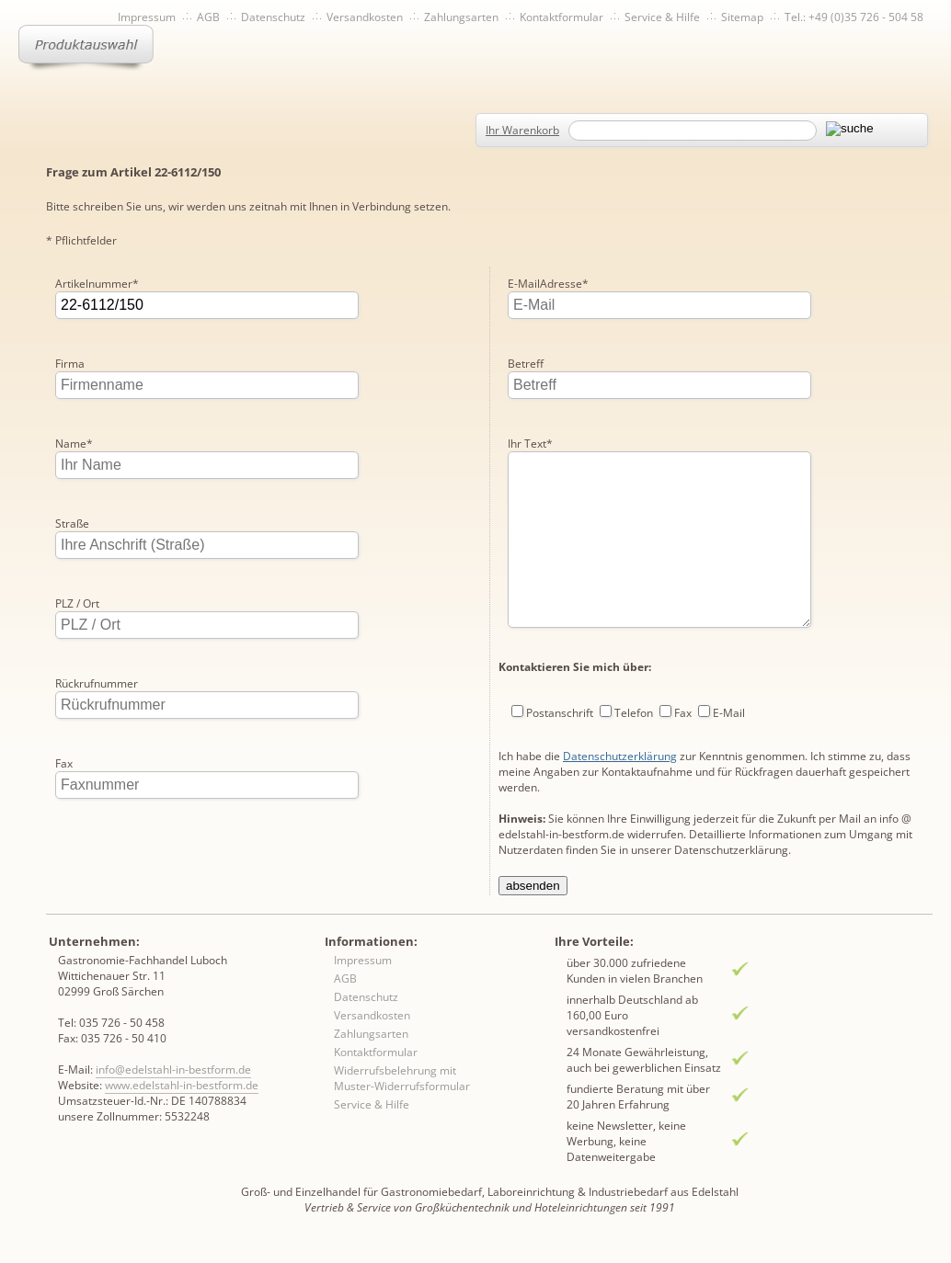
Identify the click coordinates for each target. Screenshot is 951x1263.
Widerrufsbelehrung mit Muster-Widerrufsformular (402, 1093)
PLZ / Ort (77, 603)
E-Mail (729, 669)
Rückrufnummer (96, 683)
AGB (208, 17)
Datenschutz (273, 17)
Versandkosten (365, 17)
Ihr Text (530, 363)
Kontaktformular (561, 17)
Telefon (633, 669)
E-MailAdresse (95, 843)
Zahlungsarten (461, 17)
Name (74, 443)
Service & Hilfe (662, 17)
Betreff (526, 283)
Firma (70, 363)
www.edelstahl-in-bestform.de (181, 1100)
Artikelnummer (97, 283)
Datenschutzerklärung (620, 713)
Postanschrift (559, 669)
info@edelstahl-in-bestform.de (173, 1084)
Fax (64, 763)
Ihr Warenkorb (522, 130)
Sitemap (742, 17)
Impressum (147, 17)
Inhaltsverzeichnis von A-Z (230, 48)
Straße (72, 523)
